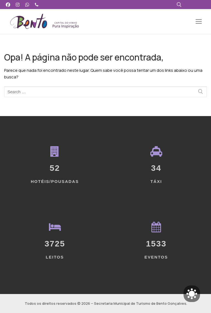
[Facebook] (8, 5)
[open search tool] (179, 4)
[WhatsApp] (27, 5)
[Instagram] (18, 5)
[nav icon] (198, 21)
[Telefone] (37, 5)
